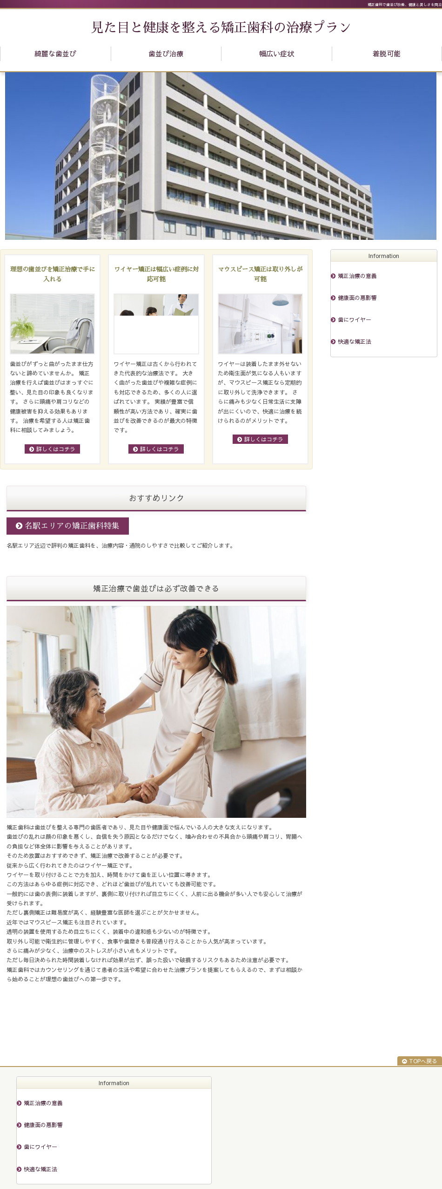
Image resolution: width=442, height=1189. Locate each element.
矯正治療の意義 (357, 275)
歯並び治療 (165, 53)
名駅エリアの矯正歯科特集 (72, 526)
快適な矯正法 (354, 341)
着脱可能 (387, 53)
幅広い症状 (276, 53)
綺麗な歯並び (55, 53)
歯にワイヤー (354, 319)
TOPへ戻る (423, 1061)
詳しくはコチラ (55, 449)
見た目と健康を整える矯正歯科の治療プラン (221, 27)
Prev (17, 156)
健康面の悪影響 (357, 297)
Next (424, 156)
